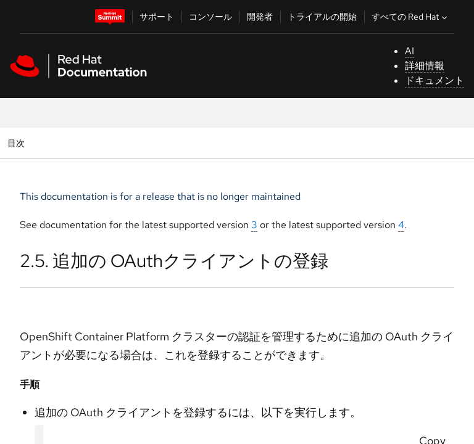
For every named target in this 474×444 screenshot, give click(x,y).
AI (409, 50)
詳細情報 (424, 65)
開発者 (260, 16)
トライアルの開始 (322, 16)
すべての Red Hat (411, 16)
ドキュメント (434, 80)
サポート (156, 16)
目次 (17, 143)
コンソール (210, 16)
